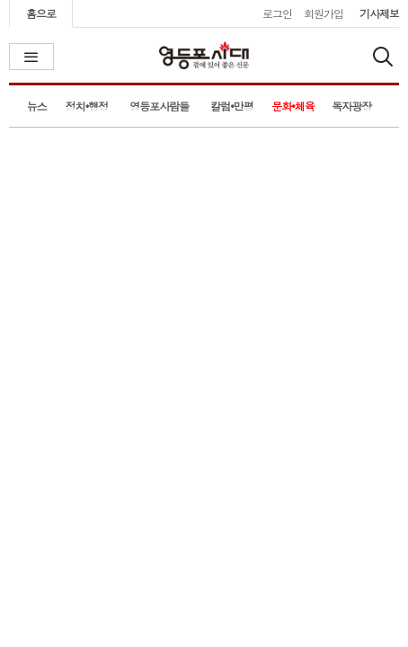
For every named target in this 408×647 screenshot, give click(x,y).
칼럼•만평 (231, 105)
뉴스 (37, 105)
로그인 (277, 13)
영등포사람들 (159, 105)
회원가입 (323, 13)
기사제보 (379, 13)
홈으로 (41, 13)
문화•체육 (293, 105)
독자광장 (351, 105)
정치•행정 (87, 105)
